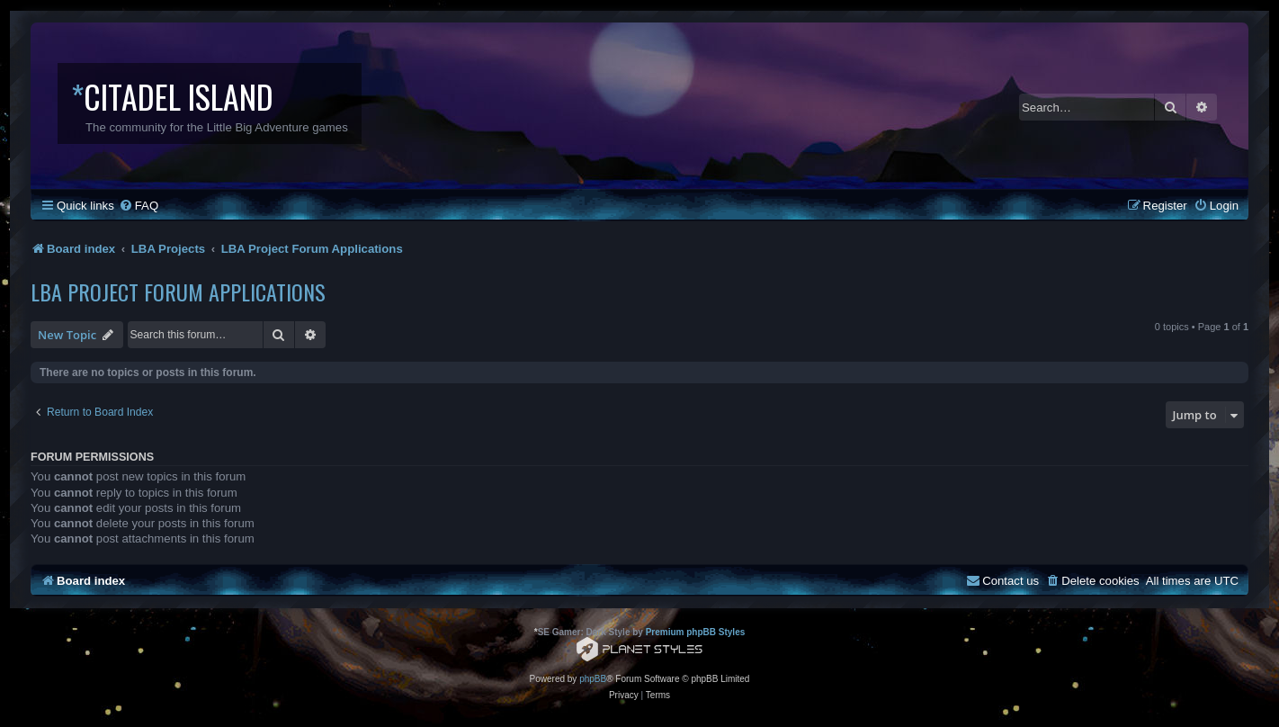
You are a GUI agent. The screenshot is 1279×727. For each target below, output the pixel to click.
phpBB (592, 679)
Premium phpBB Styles (696, 632)
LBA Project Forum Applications (178, 291)
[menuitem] (138, 206)
